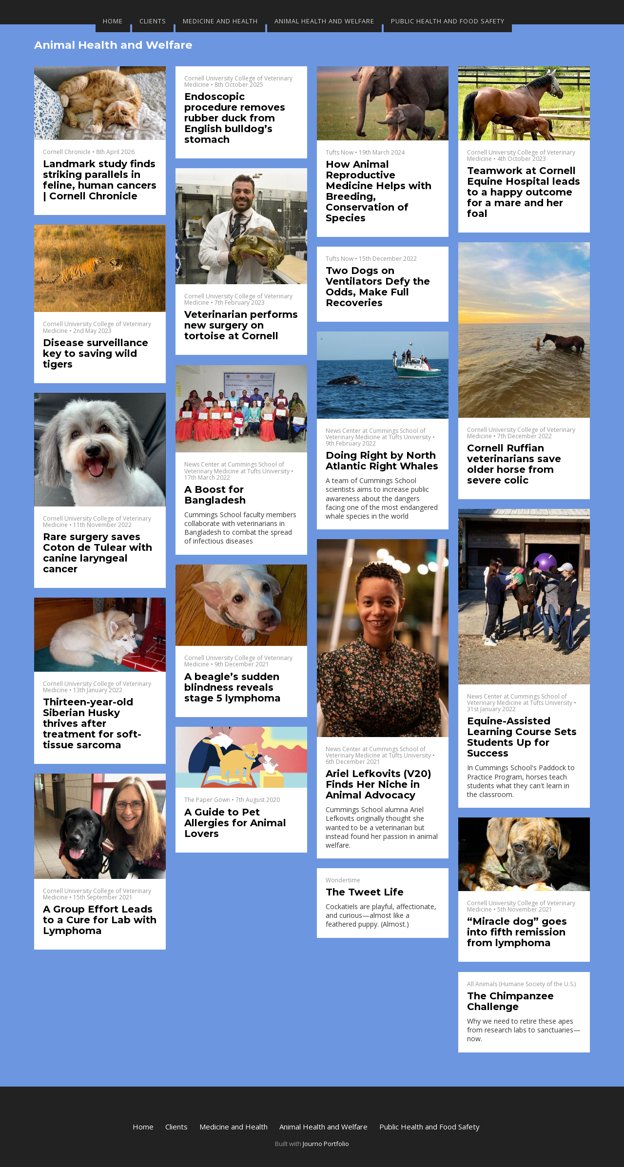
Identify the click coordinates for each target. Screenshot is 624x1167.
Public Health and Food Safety (448, 21)
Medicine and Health (220, 21)
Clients (152, 21)
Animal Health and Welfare (324, 21)
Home (113, 21)
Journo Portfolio (326, 1143)
